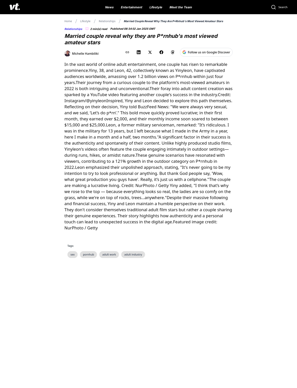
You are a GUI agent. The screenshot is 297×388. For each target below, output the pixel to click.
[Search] (279, 7)
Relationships (107, 21)
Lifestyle (155, 7)
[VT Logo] (14, 7)
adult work (109, 254)
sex (72, 254)
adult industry (133, 254)
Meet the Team (180, 7)
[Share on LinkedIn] (138, 52)
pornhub (88, 254)
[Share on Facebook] (161, 52)
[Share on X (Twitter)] (150, 52)
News (109, 7)
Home (68, 21)
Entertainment (131, 7)
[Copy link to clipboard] (127, 52)
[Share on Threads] (173, 52)
